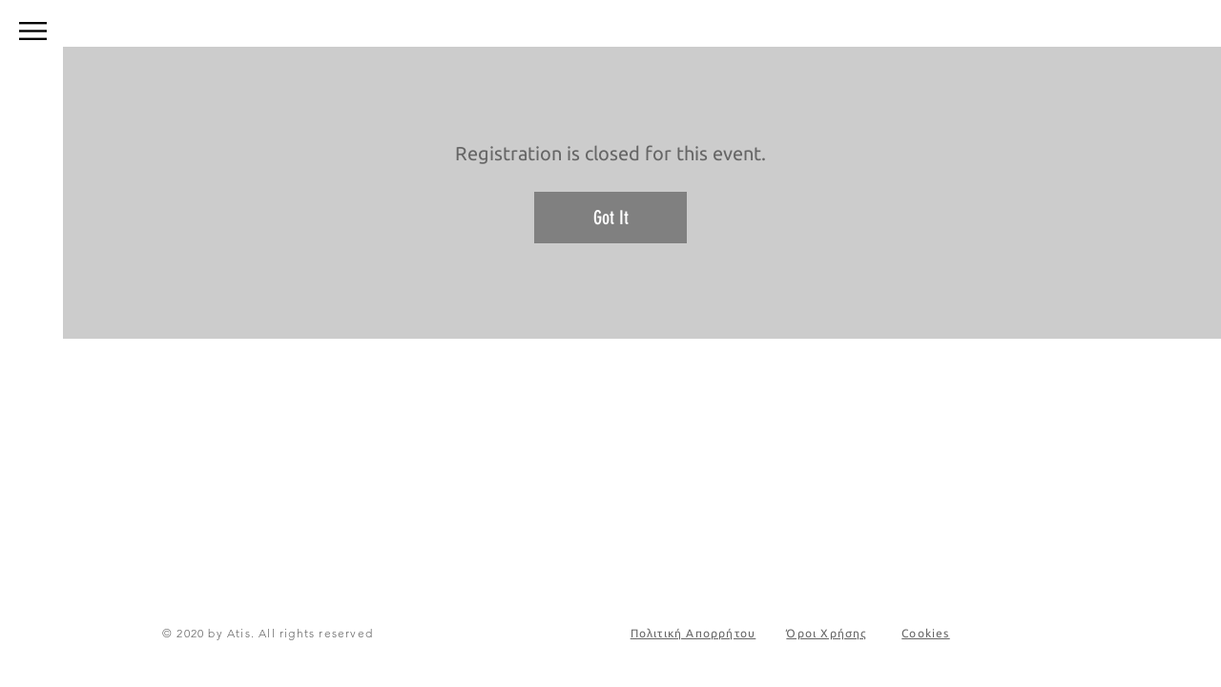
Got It (611, 217)
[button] (33, 31)
